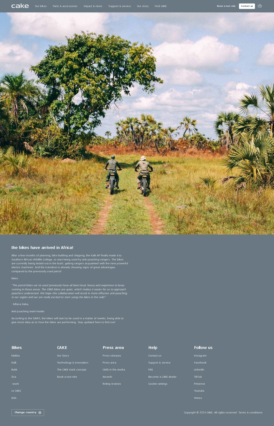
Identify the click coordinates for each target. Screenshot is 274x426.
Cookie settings (157, 383)
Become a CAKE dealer (162, 376)
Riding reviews (112, 383)
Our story (143, 6)
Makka (15, 355)
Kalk (14, 362)
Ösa (13, 376)
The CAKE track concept (71, 369)
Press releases (112, 355)
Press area (109, 362)
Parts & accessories (65, 6)
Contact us (247, 6)
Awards (107, 376)
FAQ (150, 369)
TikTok (198, 376)
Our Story (63, 355)
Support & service (120, 6)
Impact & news (93, 6)
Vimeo (198, 397)
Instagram (200, 355)
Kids (14, 397)
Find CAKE (161, 6)
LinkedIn (199, 369)
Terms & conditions (251, 412)
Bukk (14, 369)
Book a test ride (226, 6)
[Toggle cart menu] (259, 6)
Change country (28, 413)
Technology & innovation (72, 362)
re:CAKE (16, 390)
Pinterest (199, 383)
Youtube (199, 390)
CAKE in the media (114, 369)
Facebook (200, 362)
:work (15, 383)
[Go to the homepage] (20, 6)
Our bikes (41, 6)
